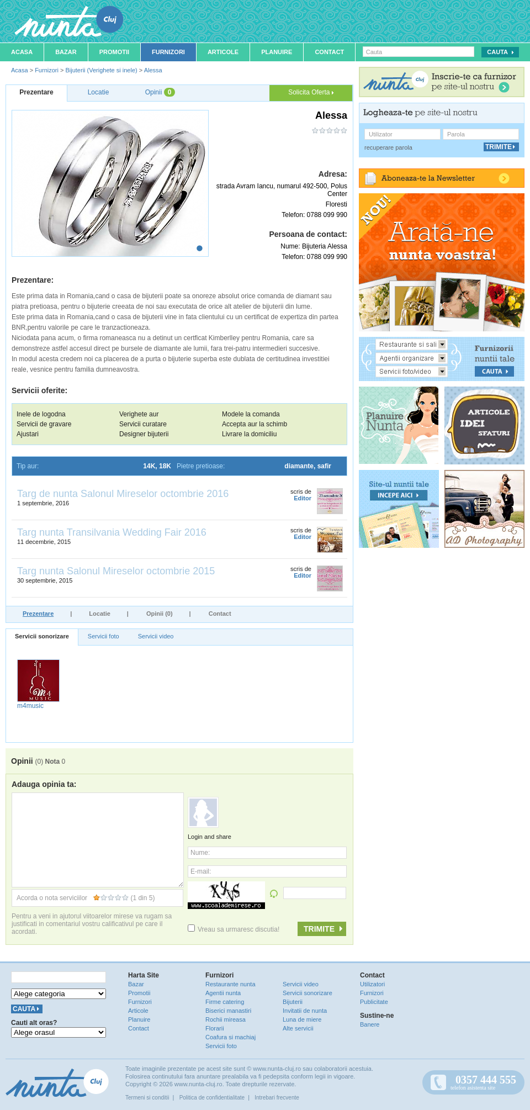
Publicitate (374, 1001)
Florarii (214, 1028)
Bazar (66, 52)
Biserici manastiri (228, 1010)
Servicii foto (103, 636)
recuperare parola (388, 147)
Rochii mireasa (225, 1019)
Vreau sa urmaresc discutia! (233, 929)
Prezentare (38, 613)
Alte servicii (298, 1028)
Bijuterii (293, 1001)
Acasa (22, 52)
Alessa (153, 70)
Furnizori (168, 52)
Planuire (276, 52)
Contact (329, 52)
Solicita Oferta (310, 92)
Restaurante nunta (230, 984)
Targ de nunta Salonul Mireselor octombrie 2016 (123, 493)
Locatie (99, 613)
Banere (369, 1024)
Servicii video (156, 636)
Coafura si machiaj (230, 1037)
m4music (30, 706)
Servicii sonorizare (42, 636)
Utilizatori (372, 984)
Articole (223, 52)
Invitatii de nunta (305, 1010)
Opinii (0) (159, 613)
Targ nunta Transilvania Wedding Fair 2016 (111, 532)
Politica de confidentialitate (212, 1098)
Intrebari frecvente (277, 1098)
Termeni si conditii (147, 1098)
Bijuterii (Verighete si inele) (101, 70)
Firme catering (224, 1001)
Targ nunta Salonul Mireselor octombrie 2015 (116, 571)
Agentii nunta (223, 993)
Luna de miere (302, 1019)
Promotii (114, 52)
